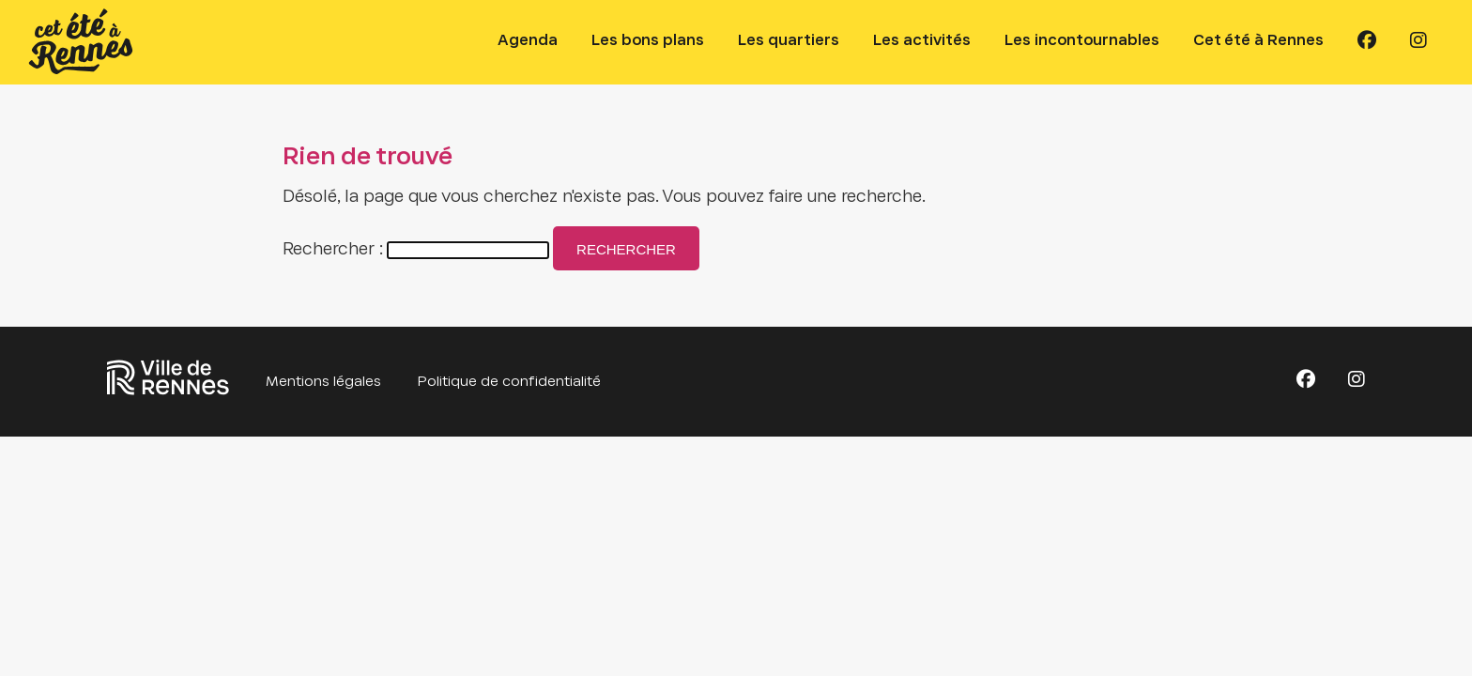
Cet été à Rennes (1258, 41)
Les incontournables (1081, 41)
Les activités (922, 41)
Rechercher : (333, 250)
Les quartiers (788, 41)
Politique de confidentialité (509, 382)
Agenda (528, 41)
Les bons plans (647, 41)
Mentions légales (323, 382)
